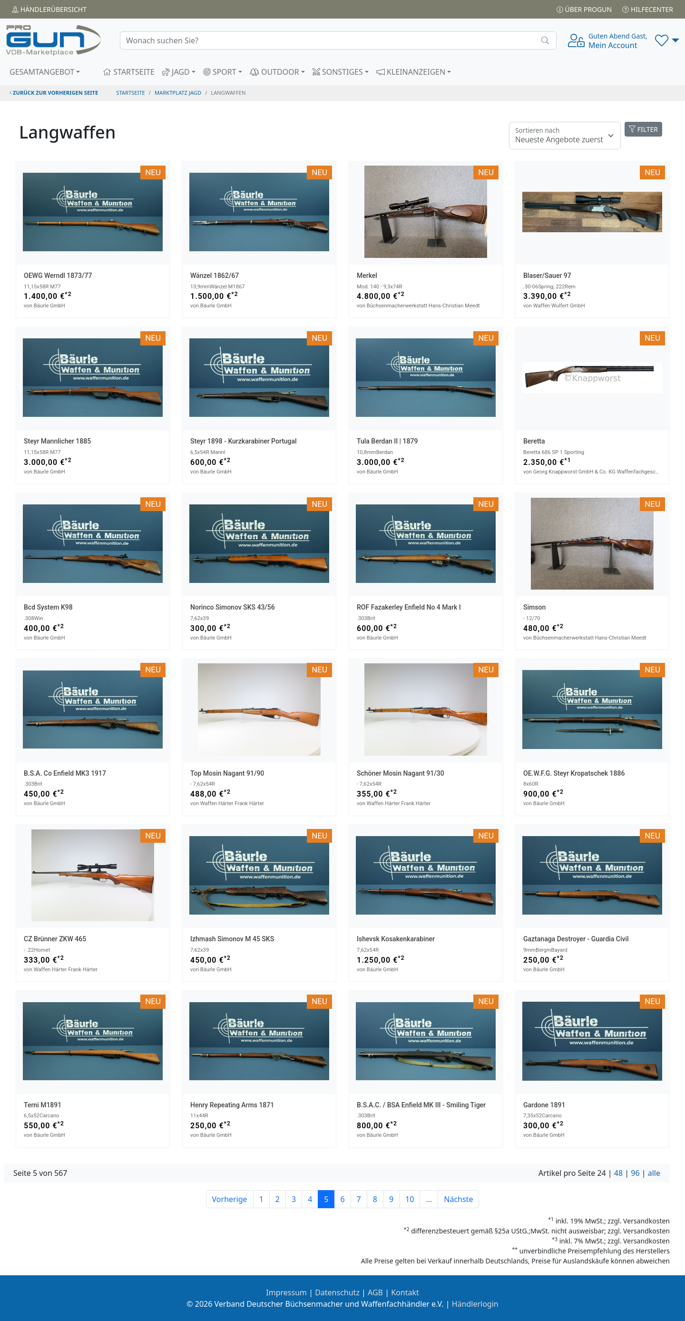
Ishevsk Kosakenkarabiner (396, 939)
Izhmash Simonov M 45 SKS (232, 939)
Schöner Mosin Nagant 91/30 (400, 773)
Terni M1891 (42, 1105)
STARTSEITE (129, 72)
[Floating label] (565, 135)
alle (654, 1173)
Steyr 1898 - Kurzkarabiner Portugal (243, 441)
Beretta (534, 441)
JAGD (176, 72)
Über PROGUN (584, 9)
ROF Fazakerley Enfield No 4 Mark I (409, 607)
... (429, 1199)
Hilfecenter (647, 9)
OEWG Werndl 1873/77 (58, 275)
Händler (49, 9)
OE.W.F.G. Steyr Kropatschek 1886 (574, 773)
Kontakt (405, 1292)
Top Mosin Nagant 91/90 (227, 773)
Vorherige (229, 1199)
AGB (375, 1292)
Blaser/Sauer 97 (547, 275)
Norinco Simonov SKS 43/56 (232, 607)
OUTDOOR (274, 72)
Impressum (286, 1292)
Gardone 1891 (544, 1105)
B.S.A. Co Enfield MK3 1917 (65, 773)
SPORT (219, 72)
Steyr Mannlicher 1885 (57, 441)
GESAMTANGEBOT (42, 72)
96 (635, 1173)
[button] (667, 40)
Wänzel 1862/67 (214, 275)
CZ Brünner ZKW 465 (55, 939)
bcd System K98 (48, 607)
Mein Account (617, 40)
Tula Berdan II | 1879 (387, 441)
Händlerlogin (475, 1304)
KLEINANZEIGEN (411, 72)
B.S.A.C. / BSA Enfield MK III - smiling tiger (421, 1105)
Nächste (458, 1199)
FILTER (643, 129)
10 (409, 1199)
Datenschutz (337, 1292)
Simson (534, 607)
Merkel (367, 275)
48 (618, 1173)
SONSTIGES (338, 72)
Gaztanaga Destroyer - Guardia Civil (576, 939)
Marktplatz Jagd (178, 92)
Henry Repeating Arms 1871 (232, 1105)
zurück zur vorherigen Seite (54, 92)
